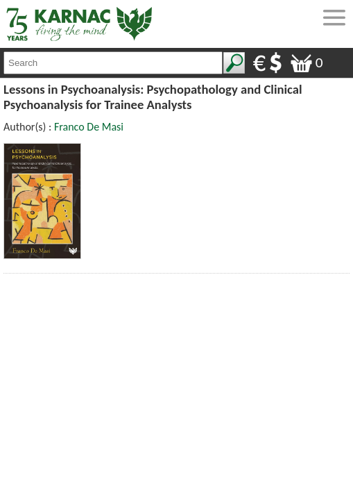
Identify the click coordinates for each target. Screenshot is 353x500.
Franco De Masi (88, 126)
